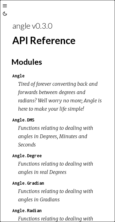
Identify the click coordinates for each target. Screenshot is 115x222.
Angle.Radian (27, 210)
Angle (18, 75)
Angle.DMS (23, 119)
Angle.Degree (27, 155)
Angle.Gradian (28, 183)
